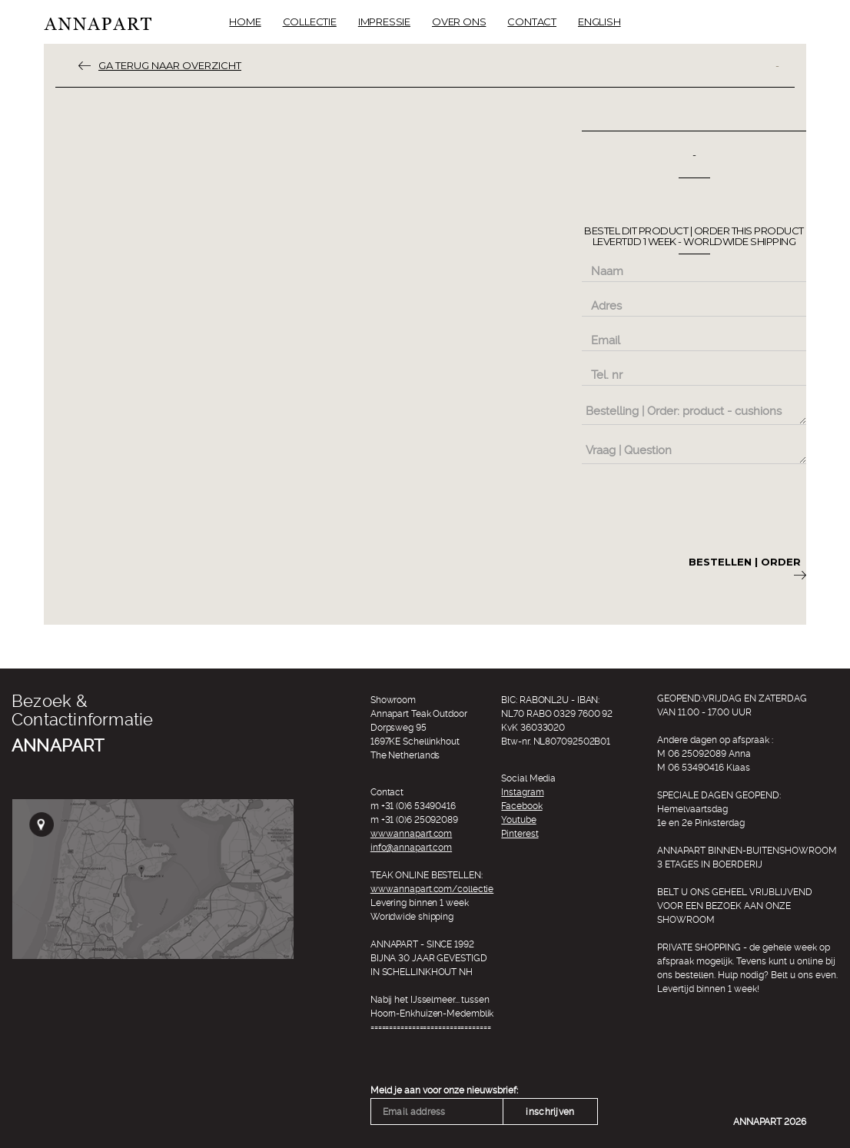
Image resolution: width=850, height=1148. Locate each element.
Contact (531, 21)
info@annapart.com (411, 847)
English (599, 21)
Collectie (310, 21)
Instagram (522, 792)
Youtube (518, 820)
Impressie (384, 21)
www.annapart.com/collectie (431, 889)
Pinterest (519, 833)
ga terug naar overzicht (169, 65)
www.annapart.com (411, 833)
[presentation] (698, 507)
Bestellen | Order (747, 567)
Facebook (521, 806)
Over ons (459, 21)
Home (245, 21)
